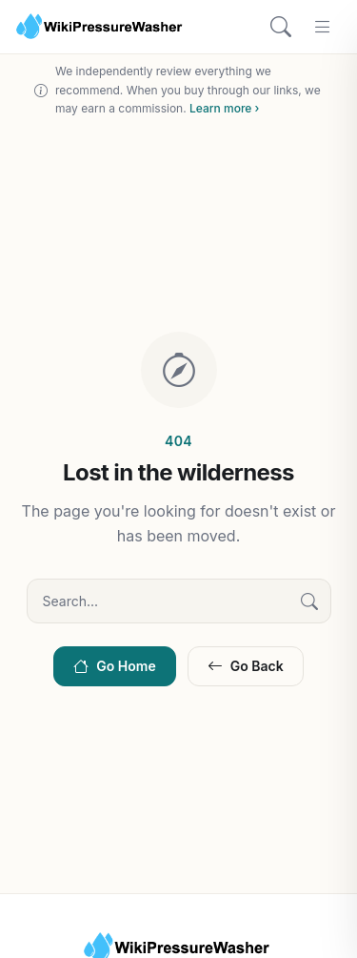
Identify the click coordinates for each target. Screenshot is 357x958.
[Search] (281, 27)
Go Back (246, 666)
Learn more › (224, 108)
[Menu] (323, 27)
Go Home (114, 666)
